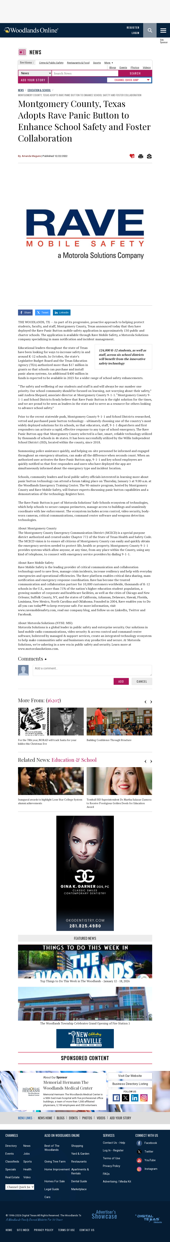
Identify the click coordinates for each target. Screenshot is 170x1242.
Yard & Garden (80, 1153)
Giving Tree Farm (55, 1161)
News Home (45, 1117)
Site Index (23, 1229)
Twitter (149, 1151)
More (108, 62)
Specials (10, 1169)
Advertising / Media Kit (117, 1181)
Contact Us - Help (114, 1142)
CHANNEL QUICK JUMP (127, 80)
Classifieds (12, 1161)
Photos (135, 67)
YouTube (150, 1159)
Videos (147, 67)
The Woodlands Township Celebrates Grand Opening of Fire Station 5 (85, 1023)
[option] (52, 727)
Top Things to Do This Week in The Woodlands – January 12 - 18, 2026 (85, 981)
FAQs (106, 1173)
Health (27, 1169)
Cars (47, 1196)
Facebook (151, 1142)
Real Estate (12, 1176)
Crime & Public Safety (51, 62)
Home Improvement (57, 1169)
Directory (11, 1145)
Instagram (151, 1168)
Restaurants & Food (78, 62)
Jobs (26, 1153)
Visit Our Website (130, 1075)
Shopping (77, 1145)
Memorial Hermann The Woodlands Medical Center (68, 1084)
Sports (97, 62)
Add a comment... (92, 670)
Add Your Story (33, 80)
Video (27, 1176)
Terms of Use (111, 1157)
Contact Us (87, 1229)
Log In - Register (113, 1150)
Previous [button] (145, 701)
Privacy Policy (111, 1165)
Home (9, 1229)
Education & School (74, 759)
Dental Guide (79, 1180)
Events (123, 67)
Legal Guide (51, 1188)
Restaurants (79, 1161)
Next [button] (151, 701)
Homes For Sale (54, 1180)
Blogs (112, 67)
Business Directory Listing (130, 1083)
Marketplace (79, 1188)
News (35, 52)
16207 (53, 699)
